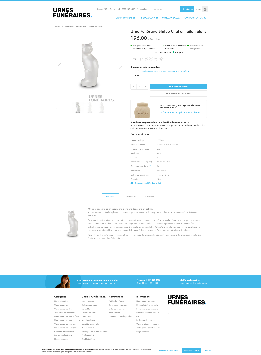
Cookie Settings (88, 339)
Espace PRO (102, 9)
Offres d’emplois (89, 312)
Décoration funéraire (63, 335)
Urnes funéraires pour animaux (67, 320)
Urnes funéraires (61, 304)
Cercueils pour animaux (64, 331)
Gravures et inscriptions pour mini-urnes (181, 112)
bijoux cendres (149, 48)
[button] (59, 65)
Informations (143, 296)
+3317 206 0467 (128, 9)
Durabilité (86, 308)
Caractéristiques (130, 196)
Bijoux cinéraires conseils (147, 304)
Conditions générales (91, 323)
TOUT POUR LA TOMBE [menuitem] (194, 17)
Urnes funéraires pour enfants (66, 316)
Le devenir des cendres (145, 320)
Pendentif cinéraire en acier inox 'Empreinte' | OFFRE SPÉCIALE (166, 71)
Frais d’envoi (114, 312)
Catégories (60, 296)
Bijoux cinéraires (61, 301)
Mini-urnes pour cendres (64, 312)
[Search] (187, 9)
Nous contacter (88, 301)
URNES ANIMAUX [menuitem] (171, 17)
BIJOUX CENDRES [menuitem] (149, 17)
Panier (198, 9)
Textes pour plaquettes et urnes (149, 327)
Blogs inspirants (142, 331)
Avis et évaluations (89, 327)
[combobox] (173, 9)
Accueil (57, 26)
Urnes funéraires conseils (146, 301)
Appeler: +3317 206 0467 (148, 279)
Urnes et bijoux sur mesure (147, 323)
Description (110, 196)
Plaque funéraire (61, 339)
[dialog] (130, 350)
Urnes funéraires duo (63, 308)
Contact (113, 9)
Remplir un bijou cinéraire (147, 308)
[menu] (162, 17)
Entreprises (86, 316)
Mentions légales (89, 320)
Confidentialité (88, 335)
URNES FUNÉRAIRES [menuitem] (125, 17)
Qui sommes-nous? (90, 304)
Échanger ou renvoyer (118, 304)
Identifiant (144, 9)
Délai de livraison (116, 308)
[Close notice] (258, 350)
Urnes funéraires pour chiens (66, 323)
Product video (150, 196)
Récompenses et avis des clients (95, 331)
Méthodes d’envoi (116, 301)
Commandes (116, 296)
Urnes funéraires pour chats (65, 327)
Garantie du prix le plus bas (120, 316)
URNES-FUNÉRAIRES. (94, 296)
